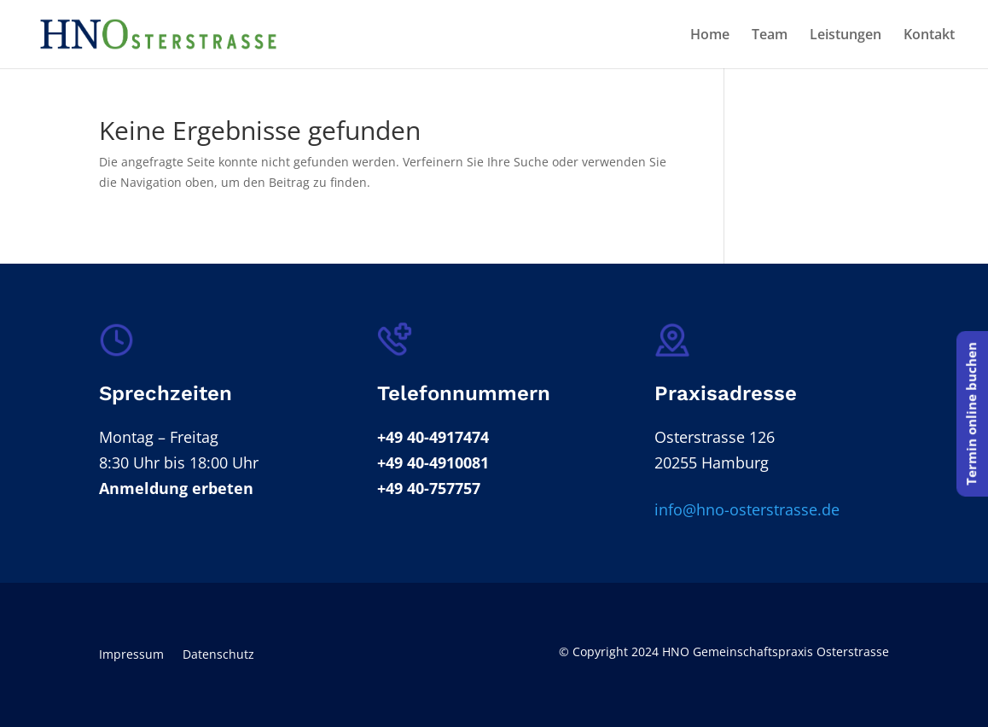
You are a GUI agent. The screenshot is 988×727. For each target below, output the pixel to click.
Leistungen (845, 36)
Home (709, 36)
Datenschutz (218, 655)
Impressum (131, 655)
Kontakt (929, 36)
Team (769, 36)
